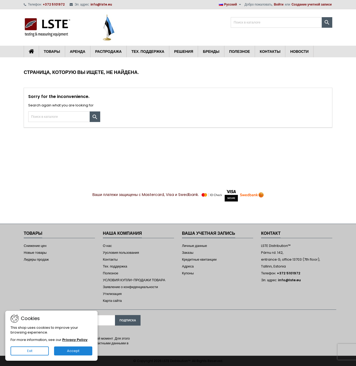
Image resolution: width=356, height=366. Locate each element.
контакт (271, 233)
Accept (73, 350)
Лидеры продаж (36, 259)
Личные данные (194, 245)
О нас (107, 245)
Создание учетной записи (311, 4)
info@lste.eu (101, 4)
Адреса (188, 266)
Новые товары (35, 252)
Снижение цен (35, 245)
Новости (299, 51)
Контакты (270, 51)
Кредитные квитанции (199, 259)
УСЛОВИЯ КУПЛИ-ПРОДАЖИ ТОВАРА (134, 280)
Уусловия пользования (121, 252)
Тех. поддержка (147, 51)
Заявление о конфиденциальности (130, 286)
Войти (278, 4)
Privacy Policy (75, 339)
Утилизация (112, 293)
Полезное (239, 51)
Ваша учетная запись (208, 233)
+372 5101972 (54, 4)
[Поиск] (281, 22)
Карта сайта (112, 300)
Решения (183, 51)
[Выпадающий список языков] (231, 4)
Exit (29, 350)
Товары (52, 51)
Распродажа (108, 51)
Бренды (211, 51)
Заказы (187, 252)
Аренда (77, 51)
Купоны (188, 273)
